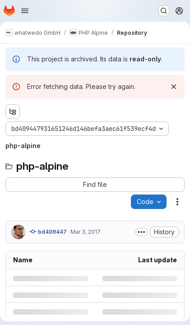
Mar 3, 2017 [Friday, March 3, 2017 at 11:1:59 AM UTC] (85, 231)
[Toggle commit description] (141, 232)
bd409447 (48, 231)
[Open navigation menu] (25, 11)
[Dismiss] (173, 86)
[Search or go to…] (163, 10)
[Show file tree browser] (12, 111)
